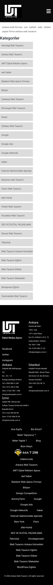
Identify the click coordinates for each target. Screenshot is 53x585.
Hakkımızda (26, 459)
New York (19, 521)
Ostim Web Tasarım (11, 188)
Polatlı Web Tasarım (11, 206)
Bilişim (4, 90)
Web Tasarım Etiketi (11, 269)
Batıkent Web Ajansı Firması (15, 81)
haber (4, 162)
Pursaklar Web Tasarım (13, 215)
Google (5, 135)
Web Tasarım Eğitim (11, 260)
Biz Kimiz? (36, 429)
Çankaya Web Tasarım (12, 99)
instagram (7, 360)
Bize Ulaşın (26, 446)
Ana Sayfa (16, 429)
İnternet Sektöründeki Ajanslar (16, 171)
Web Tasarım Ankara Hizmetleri (17, 251)
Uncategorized (36, 538)
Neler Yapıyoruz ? (26, 435)
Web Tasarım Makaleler (13, 278)
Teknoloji (5, 242)
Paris (36, 521)
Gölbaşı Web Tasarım (12, 126)
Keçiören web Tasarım (12, 179)
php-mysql (6, 197)
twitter (5, 354)
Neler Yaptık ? (19, 440)
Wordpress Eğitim (10, 287)
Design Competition (26, 493)
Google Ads (7, 144)
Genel (4, 117)
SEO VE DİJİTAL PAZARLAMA (16, 224)
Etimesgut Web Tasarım (13, 108)
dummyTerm (18, 498)
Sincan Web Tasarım (11, 233)
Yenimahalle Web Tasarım (14, 296)
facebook (7, 348)
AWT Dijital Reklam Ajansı (14, 63)
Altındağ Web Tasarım (12, 45)
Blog (38, 440)
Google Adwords (9, 153)
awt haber (6, 72)
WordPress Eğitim (26, 567)
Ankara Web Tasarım (11, 54)
